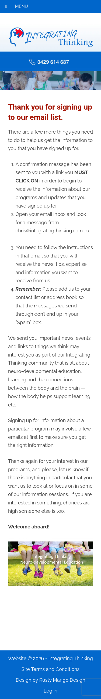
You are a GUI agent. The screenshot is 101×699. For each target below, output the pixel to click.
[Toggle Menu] (6, 6)
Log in (50, 691)
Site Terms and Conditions (51, 669)
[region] (50, 80)
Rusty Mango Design (62, 680)
